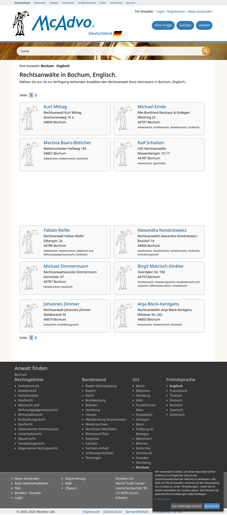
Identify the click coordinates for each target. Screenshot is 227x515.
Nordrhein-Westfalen (101, 429)
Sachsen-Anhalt (97, 448)
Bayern (90, 391)
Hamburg (92, 410)
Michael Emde (152, 106)
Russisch (176, 405)
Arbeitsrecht (27, 391)
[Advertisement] (113, 200)
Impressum (91, 512)
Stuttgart (143, 419)
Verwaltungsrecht (31, 443)
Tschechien (116, 2)
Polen (102, 2)
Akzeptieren (212, 506)
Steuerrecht (27, 438)
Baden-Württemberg (101, 386)
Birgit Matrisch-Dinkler (161, 266)
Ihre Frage (163, 25)
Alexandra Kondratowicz (162, 230)
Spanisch (176, 410)
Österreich (40, 2)
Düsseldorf (144, 414)
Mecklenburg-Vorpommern (105, 419)
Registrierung (75, 478)
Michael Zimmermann (66, 266)
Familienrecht (28, 395)
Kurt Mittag (55, 106)
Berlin (89, 395)
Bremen (91, 405)
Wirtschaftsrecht (30, 414)
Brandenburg (95, 400)
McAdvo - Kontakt (28, 493)
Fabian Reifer (57, 230)
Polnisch (176, 400)
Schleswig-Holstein (99, 453)
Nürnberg (143, 462)
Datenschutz (112, 512)
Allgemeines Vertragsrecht (38, 448)
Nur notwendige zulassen (187, 506)
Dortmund (144, 453)
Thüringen (93, 458)
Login (160, 11)
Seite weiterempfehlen (31, 483)
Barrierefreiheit (137, 512)
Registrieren (176, 11)
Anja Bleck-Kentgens (158, 304)
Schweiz (54, 2)
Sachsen (91, 443)
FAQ (18, 488)
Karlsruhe (143, 448)
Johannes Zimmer (61, 304)
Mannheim (144, 438)
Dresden (142, 458)
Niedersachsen (96, 424)
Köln (139, 400)
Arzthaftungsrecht (31, 419)
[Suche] (206, 51)
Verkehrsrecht (28, 386)
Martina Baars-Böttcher (67, 142)
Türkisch (176, 395)
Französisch (178, 391)
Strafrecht (25, 400)
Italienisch (177, 414)
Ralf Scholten (151, 142)
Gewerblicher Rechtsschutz (38, 429)
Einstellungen (163, 499)
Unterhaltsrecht (30, 434)
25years (71, 488)
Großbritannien (87, 2)
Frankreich (68, 2)
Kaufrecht (25, 424)
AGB (68, 483)
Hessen (90, 414)
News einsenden (200, 11)
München (143, 391)
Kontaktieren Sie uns (167, 512)
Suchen (185, 25)
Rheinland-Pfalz (97, 434)
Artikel (204, 25)
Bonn (140, 424)
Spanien (130, 2)
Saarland (92, 438)
